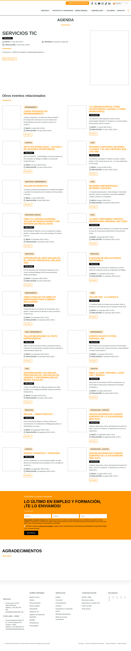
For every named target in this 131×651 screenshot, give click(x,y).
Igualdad (32, 620)
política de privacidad (46, 526)
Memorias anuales (88, 600)
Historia (31, 600)
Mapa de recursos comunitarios (61, 618)
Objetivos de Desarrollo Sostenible (36, 616)
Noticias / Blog (86, 597)
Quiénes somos (34, 597)
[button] (128, 11)
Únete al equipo (34, 606)
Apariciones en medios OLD (91, 603)
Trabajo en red (34, 612)
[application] (50, 10)
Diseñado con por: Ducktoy (43, 643)
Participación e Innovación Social (64, 610)
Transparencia (34, 623)
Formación (59, 600)
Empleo (58, 597)
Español (117, 3)
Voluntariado (33, 609)
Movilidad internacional (63, 614)
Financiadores (34, 626)
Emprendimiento (61, 603)
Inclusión (58, 606)
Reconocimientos (35, 603)
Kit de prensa (86, 609)
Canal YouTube (87, 606)
